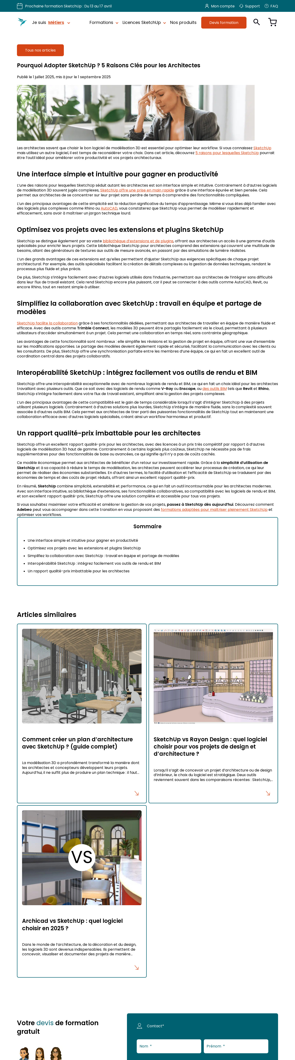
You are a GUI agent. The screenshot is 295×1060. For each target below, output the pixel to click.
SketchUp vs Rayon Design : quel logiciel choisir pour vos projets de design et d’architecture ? (210, 746)
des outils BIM (214, 388)
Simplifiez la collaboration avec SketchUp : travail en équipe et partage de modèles (103, 555)
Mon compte (220, 6)
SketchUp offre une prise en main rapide (137, 190)
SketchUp (262, 148)
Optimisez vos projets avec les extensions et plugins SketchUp (84, 548)
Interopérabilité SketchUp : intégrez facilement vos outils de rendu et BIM (94, 563)
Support (249, 6)
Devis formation (223, 22)
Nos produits (183, 22)
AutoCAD (109, 208)
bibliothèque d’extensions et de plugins (138, 241)
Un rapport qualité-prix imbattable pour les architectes (79, 571)
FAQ (271, 6)
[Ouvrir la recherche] (256, 22)
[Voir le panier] (272, 22)
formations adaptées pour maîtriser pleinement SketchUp (214, 509)
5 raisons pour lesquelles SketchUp (227, 152)
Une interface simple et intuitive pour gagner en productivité (83, 540)
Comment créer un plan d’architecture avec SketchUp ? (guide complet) (77, 743)
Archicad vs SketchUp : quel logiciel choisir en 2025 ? (72, 924)
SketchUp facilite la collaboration (47, 323)
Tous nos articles (40, 50)
